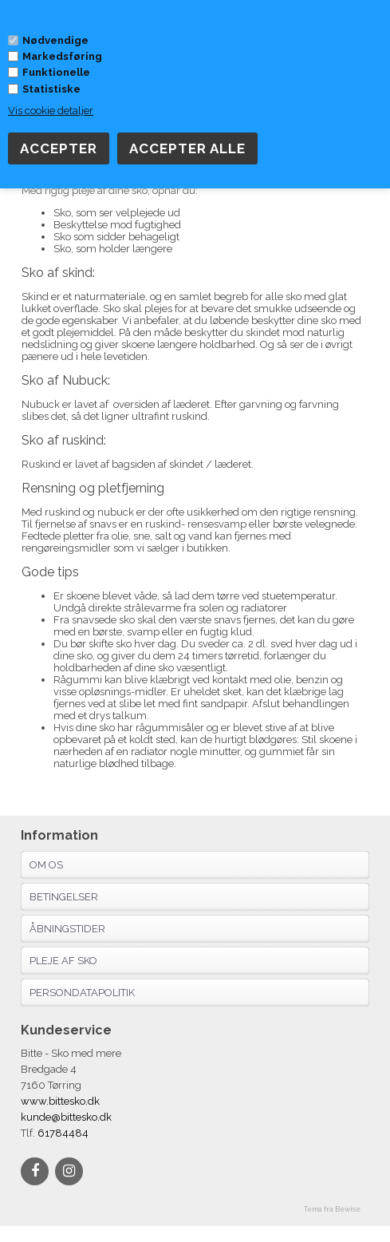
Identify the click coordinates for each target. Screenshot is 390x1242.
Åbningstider (67, 929)
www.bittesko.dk (60, 1101)
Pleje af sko (63, 961)
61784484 (62, 1133)
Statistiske (51, 89)
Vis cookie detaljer (50, 111)
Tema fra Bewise (332, 1209)
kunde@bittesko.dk (66, 1117)
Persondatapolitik (82, 993)
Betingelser (64, 897)
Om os (46, 865)
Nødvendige (55, 40)
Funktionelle (56, 72)
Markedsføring (62, 56)
